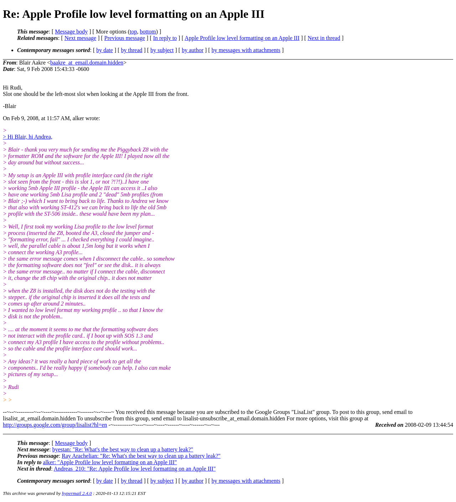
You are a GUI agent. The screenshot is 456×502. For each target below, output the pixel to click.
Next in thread (323, 38)
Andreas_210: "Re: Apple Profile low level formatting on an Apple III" (135, 469)
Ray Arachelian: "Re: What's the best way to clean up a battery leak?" (141, 456)
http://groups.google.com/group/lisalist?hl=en (55, 425)
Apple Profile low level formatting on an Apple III (242, 38)
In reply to (165, 38)
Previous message (124, 38)
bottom (148, 32)
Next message (80, 38)
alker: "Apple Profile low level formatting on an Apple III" (110, 462)
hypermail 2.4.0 (77, 493)
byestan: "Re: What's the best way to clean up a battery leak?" (122, 449)
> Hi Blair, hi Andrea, (27, 137)
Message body (71, 32)
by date (104, 50)
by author (192, 50)
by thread (131, 50)
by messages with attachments (246, 50)
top (133, 32)
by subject (161, 50)
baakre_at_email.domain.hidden (86, 63)
